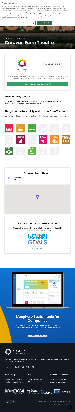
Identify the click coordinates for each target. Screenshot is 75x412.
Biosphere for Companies (13, 379)
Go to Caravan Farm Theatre (38, 84)
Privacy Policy (43, 401)
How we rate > (37, 248)
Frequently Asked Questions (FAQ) (37, 380)
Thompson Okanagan (12, 38)
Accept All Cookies (44, 23)
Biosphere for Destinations (14, 382)
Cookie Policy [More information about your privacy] (22, 18)
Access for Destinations (58, 382)
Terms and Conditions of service (60, 401)
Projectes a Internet (65, 407)
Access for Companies (58, 379)
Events (24, 38)
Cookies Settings (28, 23)
